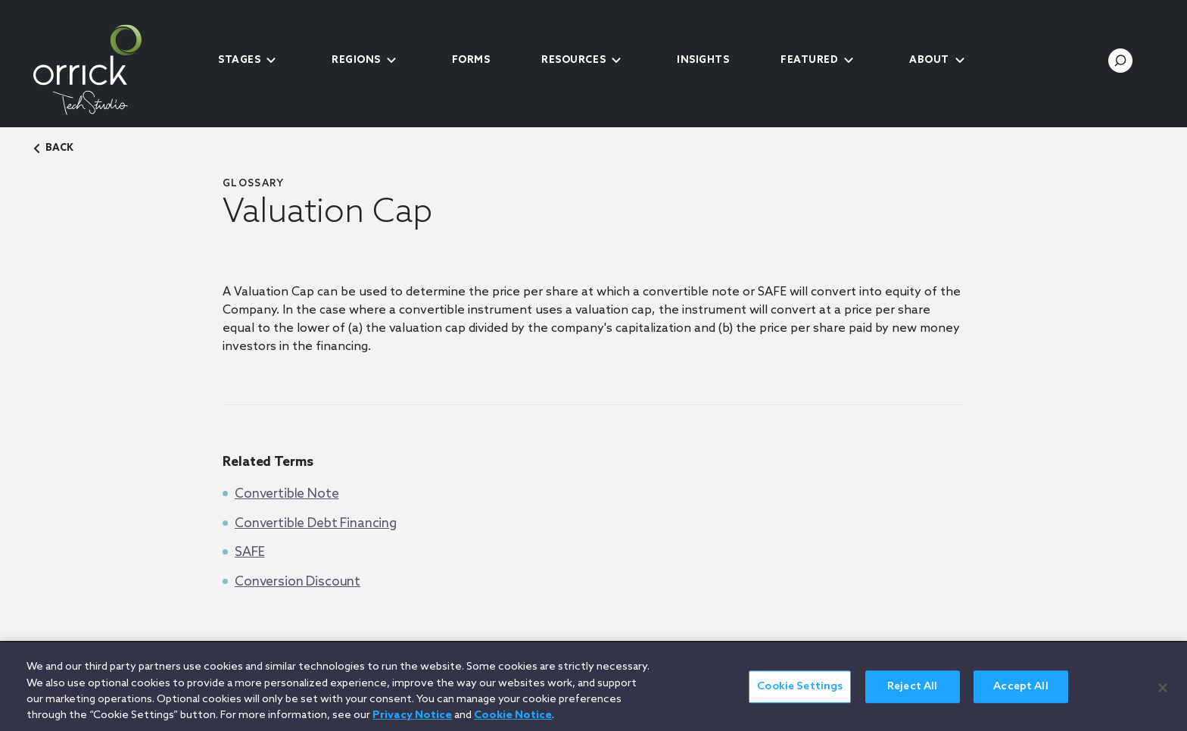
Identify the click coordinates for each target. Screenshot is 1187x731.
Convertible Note (287, 494)
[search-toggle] (1120, 60)
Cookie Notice (513, 723)
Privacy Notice (412, 723)
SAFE (249, 553)
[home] (112, 69)
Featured (809, 60)
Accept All (1020, 695)
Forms (471, 60)
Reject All (912, 695)
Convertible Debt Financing (316, 524)
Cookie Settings (800, 695)
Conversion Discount (297, 582)
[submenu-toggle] (271, 61)
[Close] (1162, 695)
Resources (573, 60)
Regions (356, 60)
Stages (239, 60)
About (929, 60)
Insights (703, 60)
